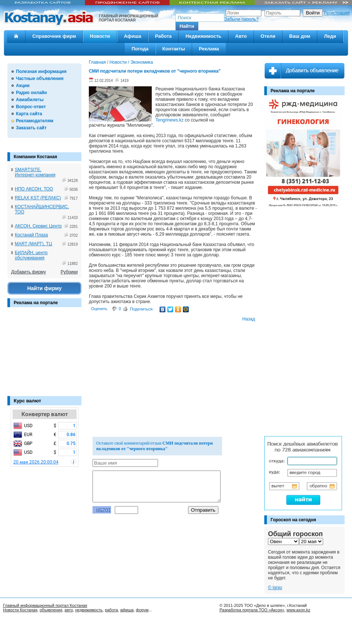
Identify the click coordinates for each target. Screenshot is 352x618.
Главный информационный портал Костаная (45, 605)
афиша (127, 610)
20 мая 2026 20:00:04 (35, 462)
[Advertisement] (44, 355)
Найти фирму (44, 288)
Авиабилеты (30, 99)
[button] (186, 26)
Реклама (209, 48)
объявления (51, 610)
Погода (139, 48)
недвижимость (89, 610)
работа (111, 610)
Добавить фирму (28, 272)
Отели (268, 36)
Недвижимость (203, 36)
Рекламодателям (34, 120)
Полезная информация (41, 71)
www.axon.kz (298, 610)
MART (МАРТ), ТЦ (33, 243)
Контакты (173, 48)
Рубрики (69, 272)
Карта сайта (29, 113)
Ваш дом (299, 36)
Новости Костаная (20, 610)
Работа (163, 36)
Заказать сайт (31, 127)
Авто (241, 36)
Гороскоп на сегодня (293, 519)
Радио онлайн (31, 92)
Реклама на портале (36, 302)
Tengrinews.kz (169, 120)
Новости (100, 36)
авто (68, 610)
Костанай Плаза (31, 234)
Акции (23, 85)
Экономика (141, 62)
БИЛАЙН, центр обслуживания (31, 255)
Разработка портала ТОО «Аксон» (251, 610)
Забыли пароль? (241, 19)
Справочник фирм (54, 36)
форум (142, 610)
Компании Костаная (35, 156)
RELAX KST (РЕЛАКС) (38, 197)
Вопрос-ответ (31, 106)
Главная (97, 62)
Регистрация (336, 13)
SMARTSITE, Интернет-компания (35, 172)
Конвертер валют (44, 414)
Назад (248, 319)
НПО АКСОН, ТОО (34, 189)
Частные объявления (39, 78)
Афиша (132, 36)
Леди (330, 36)
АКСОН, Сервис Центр (38, 226)
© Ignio (275, 587)
